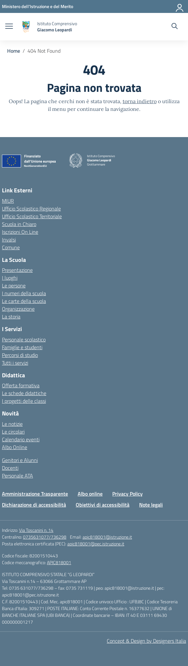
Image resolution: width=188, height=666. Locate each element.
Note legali (151, 505)
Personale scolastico (24, 339)
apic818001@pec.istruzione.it (95, 543)
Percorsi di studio (20, 355)
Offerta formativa (20, 385)
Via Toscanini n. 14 (36, 530)
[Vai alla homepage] (25, 26)
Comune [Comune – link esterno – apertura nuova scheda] (11, 247)
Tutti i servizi (15, 363)
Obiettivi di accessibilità (102, 505)
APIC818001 (59, 562)
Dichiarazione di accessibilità (34, 505)
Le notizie (12, 424)
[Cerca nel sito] (175, 27)
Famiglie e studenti (22, 347)
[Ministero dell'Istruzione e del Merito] (37, 6)
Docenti (10, 468)
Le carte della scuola (24, 301)
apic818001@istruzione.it (107, 536)
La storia (11, 316)
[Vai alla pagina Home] (13, 51)
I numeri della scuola (24, 293)
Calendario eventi (20, 439)
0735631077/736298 (44, 536)
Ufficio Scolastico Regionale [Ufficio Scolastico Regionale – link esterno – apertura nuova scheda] (31, 208)
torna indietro (140, 101)
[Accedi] (180, 6)
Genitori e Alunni (20, 460)
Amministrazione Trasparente (35, 494)
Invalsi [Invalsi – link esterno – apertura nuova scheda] (9, 239)
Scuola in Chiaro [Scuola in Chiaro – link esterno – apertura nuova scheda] (19, 224)
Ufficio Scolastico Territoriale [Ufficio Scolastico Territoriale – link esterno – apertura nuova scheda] (32, 216)
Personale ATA (17, 475)
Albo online (90, 494)
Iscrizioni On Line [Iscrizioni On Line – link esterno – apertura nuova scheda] (20, 232)
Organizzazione (18, 309)
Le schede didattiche (24, 393)
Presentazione (17, 270)
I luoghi (9, 278)
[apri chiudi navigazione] (9, 27)
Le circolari (13, 431)
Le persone (14, 285)
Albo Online (14, 447)
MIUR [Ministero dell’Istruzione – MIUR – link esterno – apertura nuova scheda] (8, 201)
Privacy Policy (127, 494)
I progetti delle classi (24, 401)
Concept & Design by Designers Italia (146, 641)
